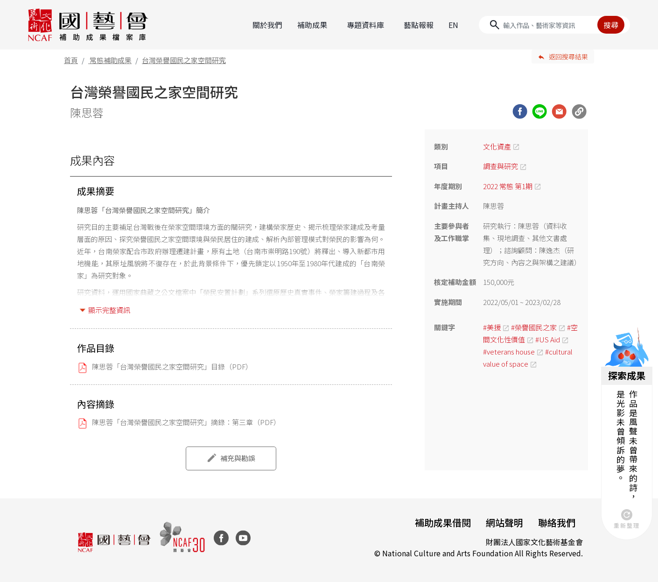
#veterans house (509, 351)
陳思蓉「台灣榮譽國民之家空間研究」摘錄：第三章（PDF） (186, 422)
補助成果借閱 (443, 522)
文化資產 (497, 146)
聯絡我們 (556, 522)
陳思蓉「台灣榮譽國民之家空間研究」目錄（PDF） (172, 366)
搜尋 (610, 24)
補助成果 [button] (312, 24)
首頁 (71, 60)
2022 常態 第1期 (507, 186)
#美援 (492, 327)
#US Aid (547, 339)
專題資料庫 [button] (365, 24)
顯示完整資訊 (109, 310)
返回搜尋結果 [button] (568, 56)
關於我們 (267, 24)
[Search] (554, 25)
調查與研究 (500, 166)
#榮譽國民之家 (534, 327)
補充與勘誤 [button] (237, 458)
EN (453, 24)
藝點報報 (419, 24)
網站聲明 (504, 522)
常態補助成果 (111, 60)
